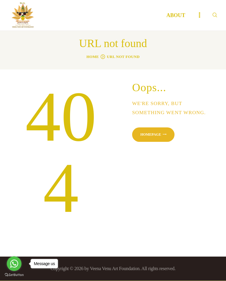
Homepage (150, 134)
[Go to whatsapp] (14, 263)
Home (93, 56)
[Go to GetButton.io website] (14, 275)
